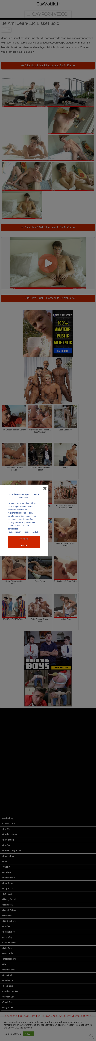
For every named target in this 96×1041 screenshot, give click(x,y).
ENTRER (24, 539)
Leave (24, 545)
